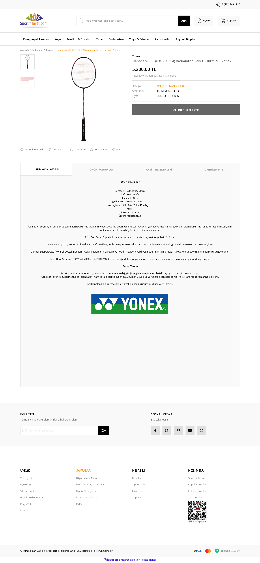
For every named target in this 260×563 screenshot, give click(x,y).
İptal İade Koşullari (86, 498)
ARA (182, 21)
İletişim (24, 511)
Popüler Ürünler (197, 485)
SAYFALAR (83, 471)
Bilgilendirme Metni (86, 478)
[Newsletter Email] (64, 430)
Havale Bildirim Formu (32, 498)
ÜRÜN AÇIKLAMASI (46, 169)
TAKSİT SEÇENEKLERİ (158, 170)
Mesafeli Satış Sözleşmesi (90, 485)
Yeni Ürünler (195, 498)
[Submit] (103, 430)
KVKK (79, 504)
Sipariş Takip (139, 485)
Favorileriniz (139, 491)
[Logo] (34, 20)
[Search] (132, 21)
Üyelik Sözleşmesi (86, 491)
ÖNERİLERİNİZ (213, 170)
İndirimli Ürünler (197, 491)
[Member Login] (203, 21)
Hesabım (137, 478)
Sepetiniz (137, 498)
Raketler (162, 86)
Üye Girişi (25, 485)
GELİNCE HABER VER (186, 110)
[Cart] (228, 21)
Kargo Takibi (27, 504)
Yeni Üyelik (26, 478)
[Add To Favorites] (32, 150)
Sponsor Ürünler (197, 478)
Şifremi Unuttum (29, 491)
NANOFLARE (176, 86)
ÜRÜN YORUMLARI (102, 170)
